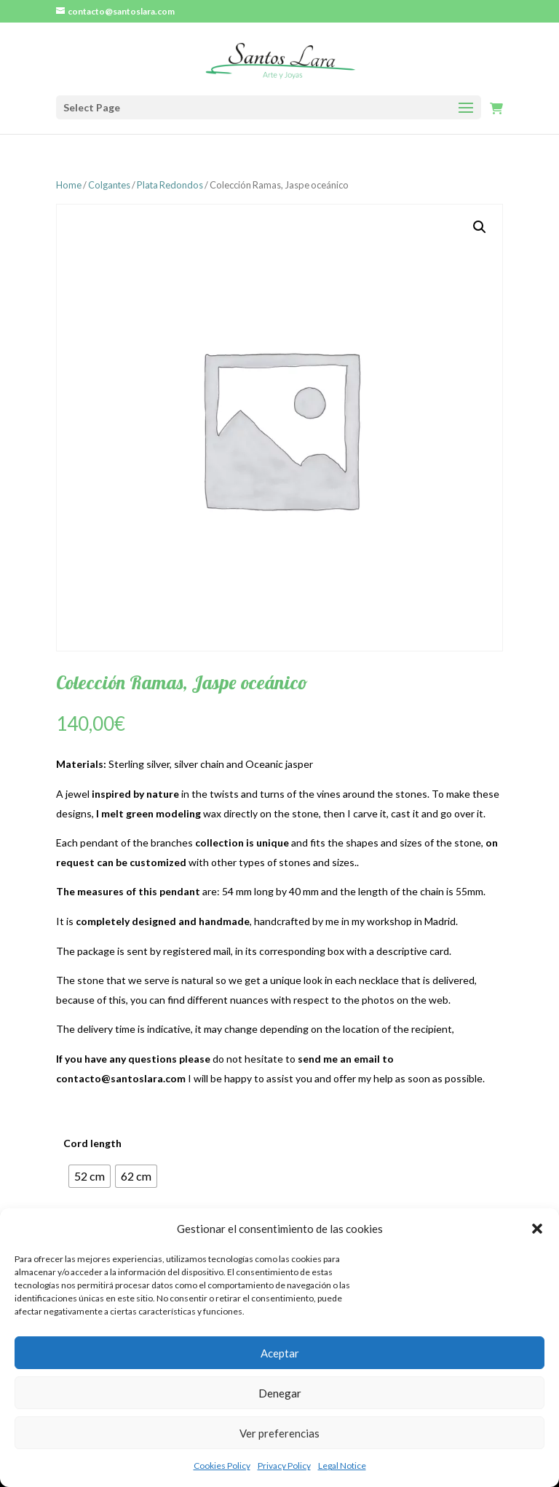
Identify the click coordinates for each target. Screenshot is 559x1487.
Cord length (92, 1143)
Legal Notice (342, 1465)
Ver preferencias (279, 1433)
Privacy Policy (284, 1465)
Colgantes (109, 185)
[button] (537, 1228)
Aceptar (280, 1353)
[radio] (89, 1176)
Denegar (279, 1393)
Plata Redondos (170, 185)
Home (69, 185)
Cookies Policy (222, 1465)
